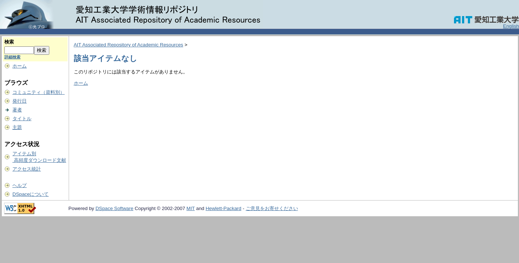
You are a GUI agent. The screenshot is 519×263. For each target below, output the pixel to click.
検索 (9, 42)
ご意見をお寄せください (272, 208)
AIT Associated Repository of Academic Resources (128, 44)
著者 (17, 110)
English (511, 26)
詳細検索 (12, 57)
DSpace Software (114, 208)
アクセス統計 (26, 169)
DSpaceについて (30, 194)
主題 (17, 127)
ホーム (19, 66)
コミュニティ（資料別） (38, 92)
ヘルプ (19, 185)
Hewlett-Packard (223, 208)
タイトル (21, 118)
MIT (191, 208)
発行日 (19, 101)
